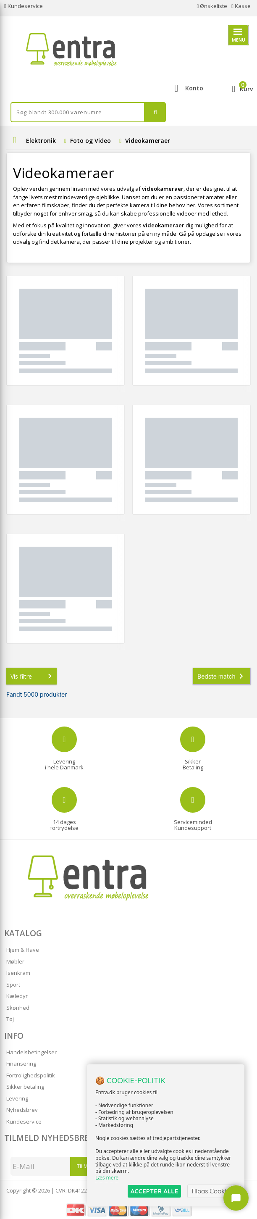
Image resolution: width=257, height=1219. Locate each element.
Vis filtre (32, 676)
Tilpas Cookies (212, 1191)
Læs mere (106, 1177)
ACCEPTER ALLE (154, 1191)
